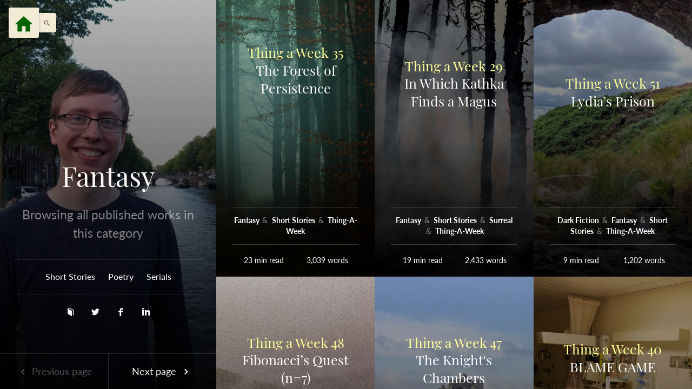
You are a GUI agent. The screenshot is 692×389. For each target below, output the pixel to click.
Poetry (121, 276)
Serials (159, 276)
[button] (44, 22)
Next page (162, 371)
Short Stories (70, 276)
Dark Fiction (579, 220)
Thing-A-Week (459, 231)
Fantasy (108, 176)
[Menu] (24, 23)
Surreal (501, 220)
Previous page (54, 371)
